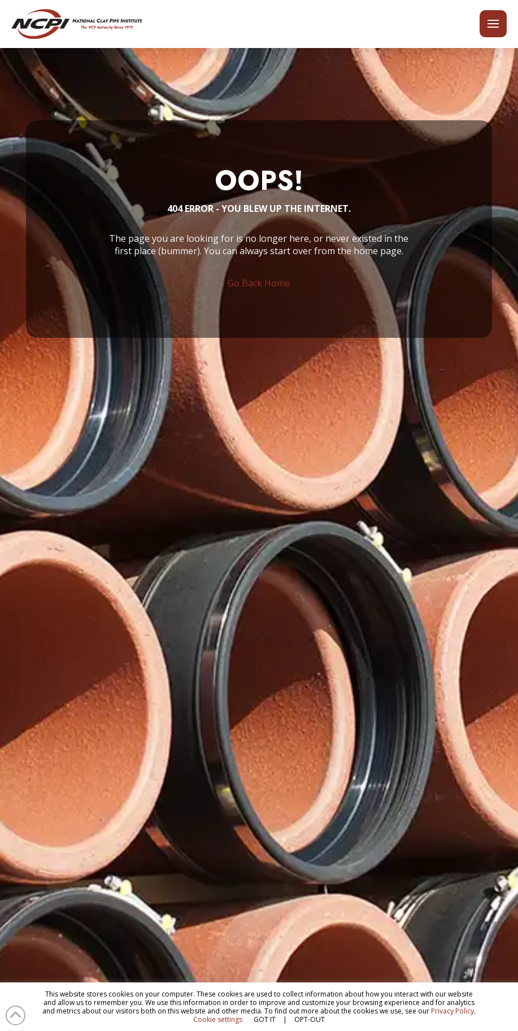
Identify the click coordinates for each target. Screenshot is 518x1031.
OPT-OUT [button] (309, 1019)
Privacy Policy (452, 1011)
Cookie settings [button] (217, 1019)
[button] (493, 24)
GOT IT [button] (265, 1019)
